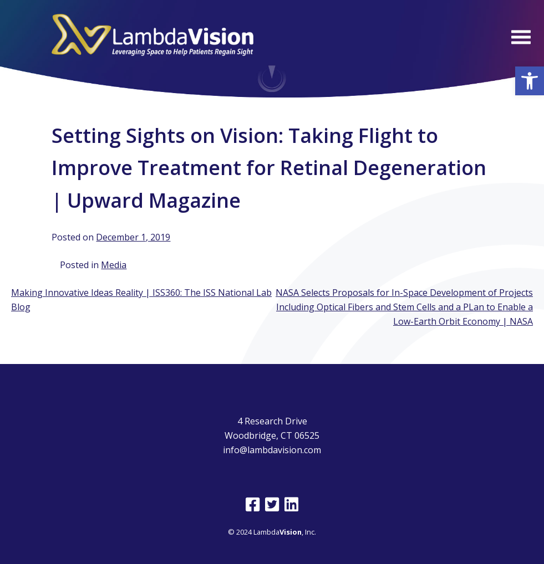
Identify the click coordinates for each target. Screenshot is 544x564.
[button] (529, 80)
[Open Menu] (521, 37)
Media (113, 265)
